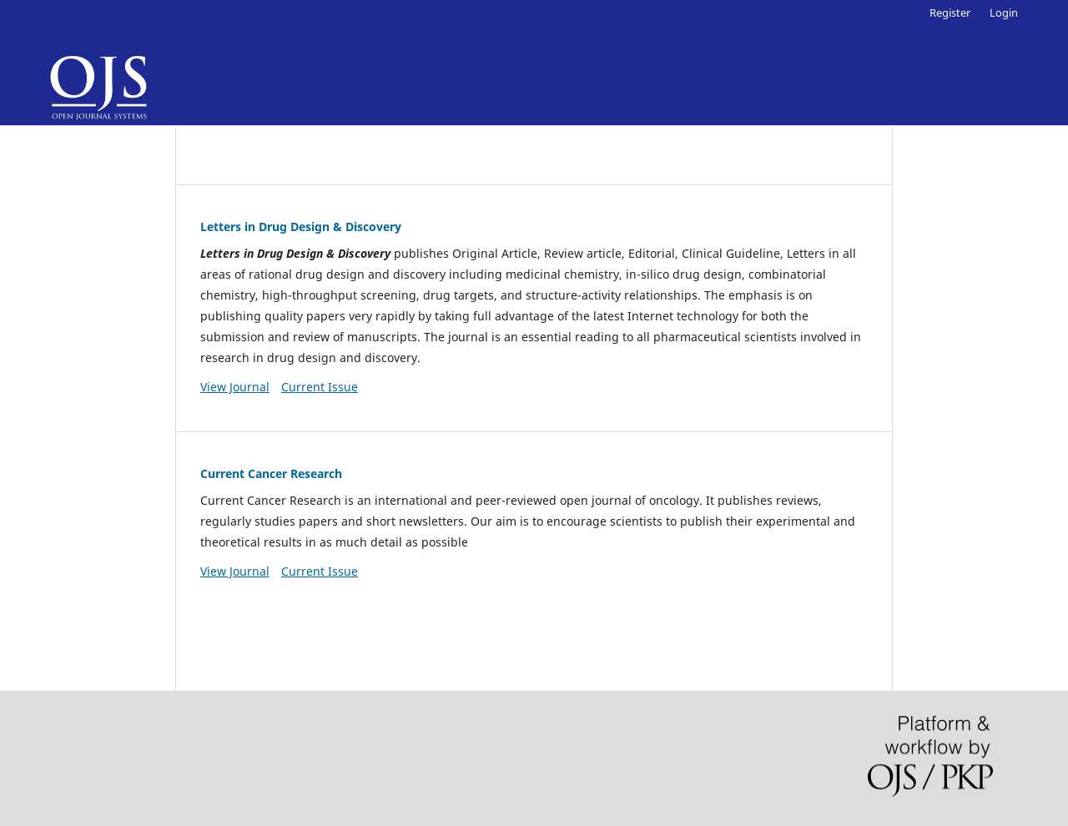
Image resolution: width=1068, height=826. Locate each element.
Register (949, 12)
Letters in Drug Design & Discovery (300, 226)
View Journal (235, 387)
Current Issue (319, 387)
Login (1004, 12)
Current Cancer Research (271, 473)
